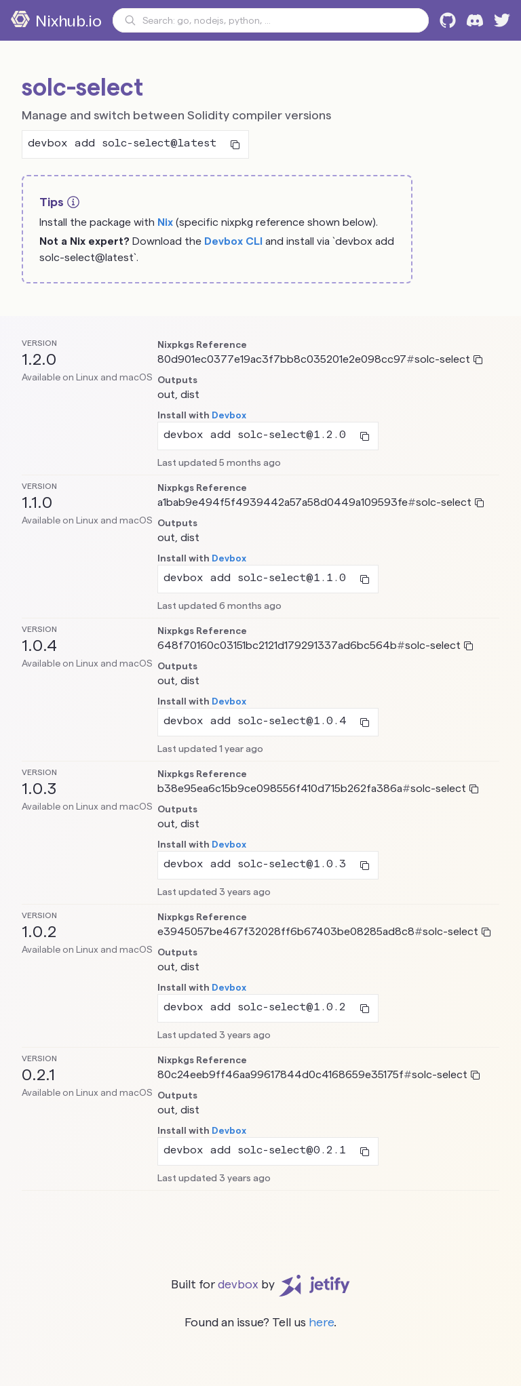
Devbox (229, 415)
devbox (238, 1284)
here (321, 1321)
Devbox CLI (233, 241)
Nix (165, 222)
